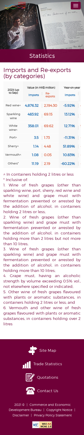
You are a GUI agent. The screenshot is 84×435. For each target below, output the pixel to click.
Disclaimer (21, 415)
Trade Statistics (47, 364)
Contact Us (47, 391)
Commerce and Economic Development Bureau (40, 407)
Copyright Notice (59, 410)
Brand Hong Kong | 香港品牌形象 (14, 5)
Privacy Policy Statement (53, 415)
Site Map (47, 350)
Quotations (47, 377)
